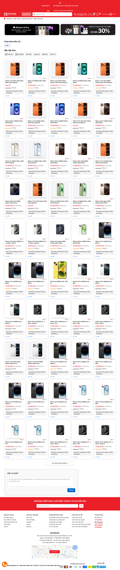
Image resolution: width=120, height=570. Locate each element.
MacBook (29, 522)
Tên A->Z (53, 54)
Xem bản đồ (54, 551)
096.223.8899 (98, 525)
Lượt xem (37, 54)
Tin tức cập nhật (53, 526)
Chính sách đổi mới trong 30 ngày (81, 524)
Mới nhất (28, 54)
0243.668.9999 (99, 524)
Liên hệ (6, 526)
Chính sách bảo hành (77, 522)
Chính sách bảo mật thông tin (80, 526)
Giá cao (9, 54)
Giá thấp (19, 54)
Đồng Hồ (28, 526)
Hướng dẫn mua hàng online (57, 519)
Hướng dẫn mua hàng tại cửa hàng (58, 517)
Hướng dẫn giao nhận (55, 524)
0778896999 (98, 520)
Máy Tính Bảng (30, 519)
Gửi (71, 490)
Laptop (28, 524)
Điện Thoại (29, 517)
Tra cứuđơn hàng (89, 14)
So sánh (7, 95)
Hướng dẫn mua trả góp (55, 522)
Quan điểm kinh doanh (10, 519)
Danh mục (26, 14)
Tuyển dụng (7, 524)
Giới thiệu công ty (8, 517)
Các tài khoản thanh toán (10, 522)
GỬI (81, 506)
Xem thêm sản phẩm (60, 463)
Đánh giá (44, 54)
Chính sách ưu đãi (77, 517)
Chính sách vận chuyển (78, 519)
